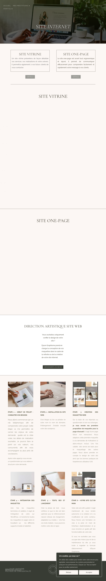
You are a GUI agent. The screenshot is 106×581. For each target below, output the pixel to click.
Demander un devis (53, 367)
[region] (79, 565)
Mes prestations (20, 5)
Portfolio (8, 9)
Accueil (7, 5)
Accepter (89, 572)
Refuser (68, 572)
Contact (98, 5)
